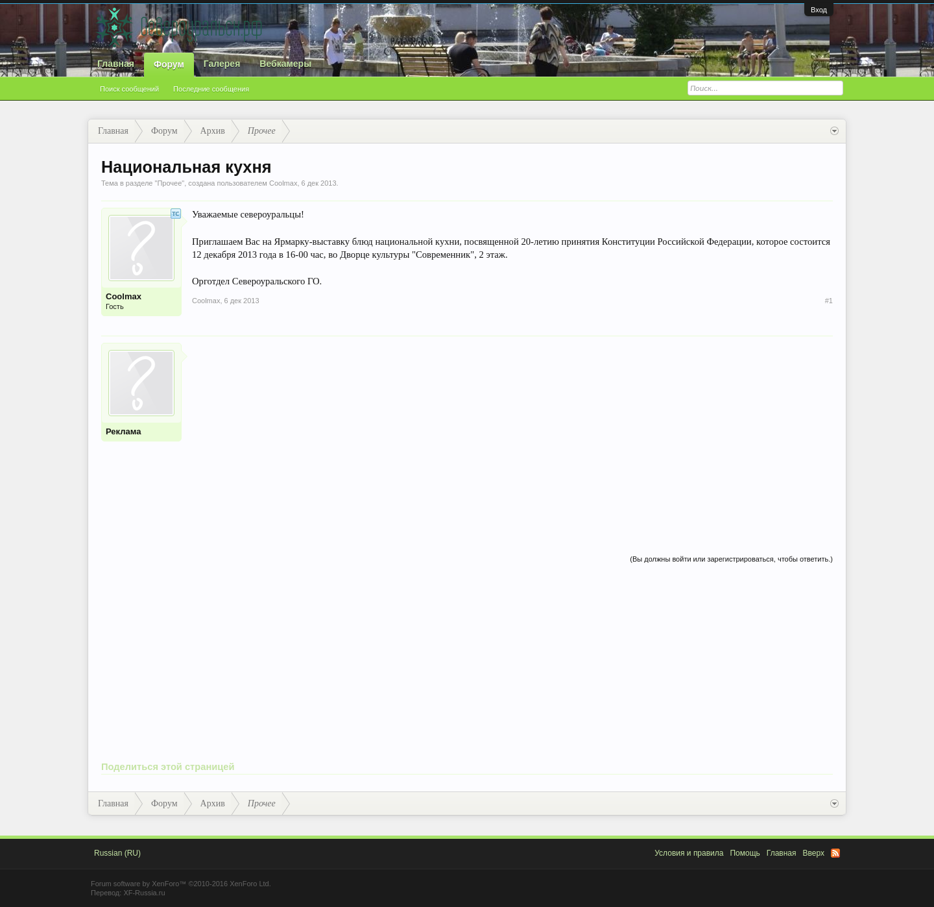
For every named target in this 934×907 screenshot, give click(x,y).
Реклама (123, 431)
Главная (115, 63)
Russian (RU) (117, 853)
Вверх (813, 853)
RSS (835, 853)
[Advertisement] (512, 434)
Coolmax (283, 183)
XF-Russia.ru (144, 893)
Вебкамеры (285, 63)
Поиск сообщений (129, 89)
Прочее (169, 183)
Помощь (745, 853)
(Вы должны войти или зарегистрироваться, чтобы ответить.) (731, 559)
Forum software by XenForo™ (181, 884)
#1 (829, 300)
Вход (819, 10)
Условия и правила (688, 853)
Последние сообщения (211, 89)
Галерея (222, 63)
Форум (169, 64)
